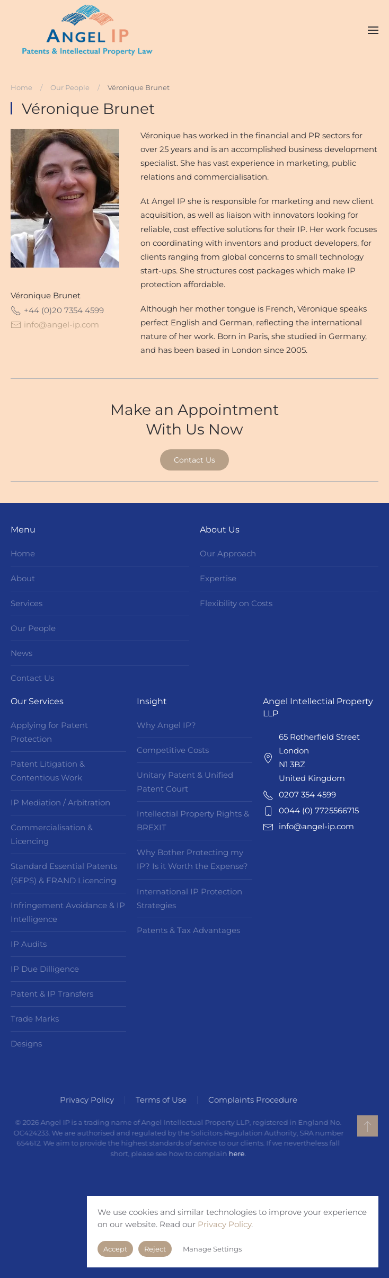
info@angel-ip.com (61, 325)
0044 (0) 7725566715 (319, 810)
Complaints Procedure (251, 1100)
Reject (155, 1249)
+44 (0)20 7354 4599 (57, 310)
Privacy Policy (85, 1100)
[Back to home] (87, 30)
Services (26, 603)
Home (23, 553)
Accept (115, 1249)
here (235, 1153)
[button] (373, 30)
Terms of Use (159, 1100)
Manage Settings (212, 1249)
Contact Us (194, 460)
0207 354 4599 (307, 794)
